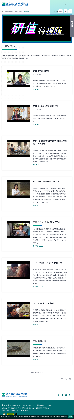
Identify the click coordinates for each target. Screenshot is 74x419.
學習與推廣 (10, 11)
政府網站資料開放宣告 (28, 408)
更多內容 (36, 89)
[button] (60, 11)
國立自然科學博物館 (15, 4)
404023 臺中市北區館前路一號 (11, 405)
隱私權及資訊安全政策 (42, 408)
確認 (70, 417)
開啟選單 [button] (70, 3)
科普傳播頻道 (18, 11)
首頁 (4, 11)
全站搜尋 (64, 3)
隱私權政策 (63, 417)
